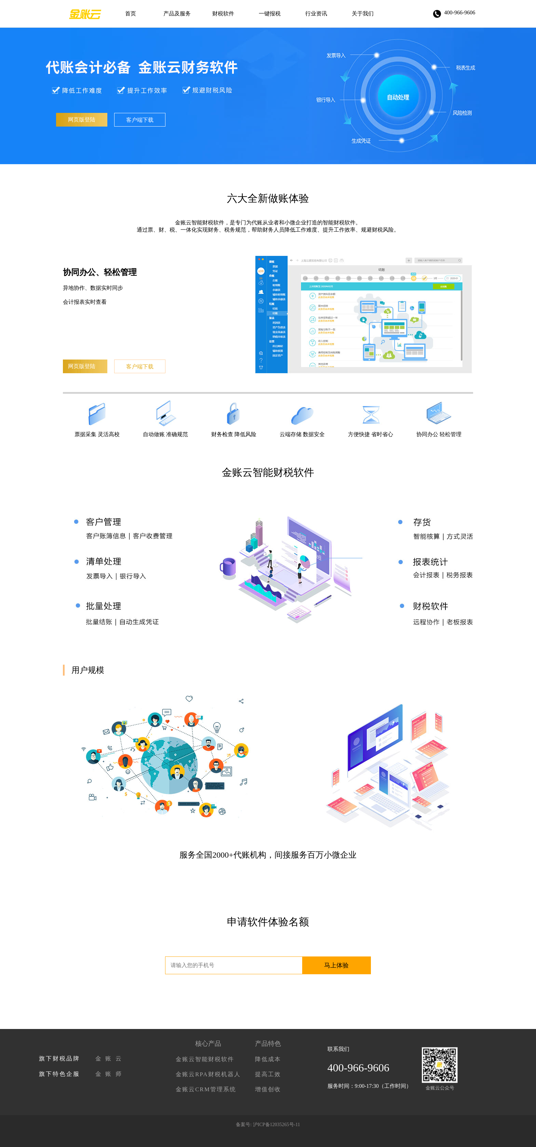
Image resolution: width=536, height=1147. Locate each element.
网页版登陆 (81, 119)
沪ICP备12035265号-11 (276, 1124)
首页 (130, 13)
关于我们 (363, 13)
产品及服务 (177, 13)
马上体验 (336, 965)
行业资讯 (316, 13)
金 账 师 (109, 1074)
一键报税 (270, 13)
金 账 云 (109, 1058)
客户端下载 (139, 120)
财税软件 (223, 13)
